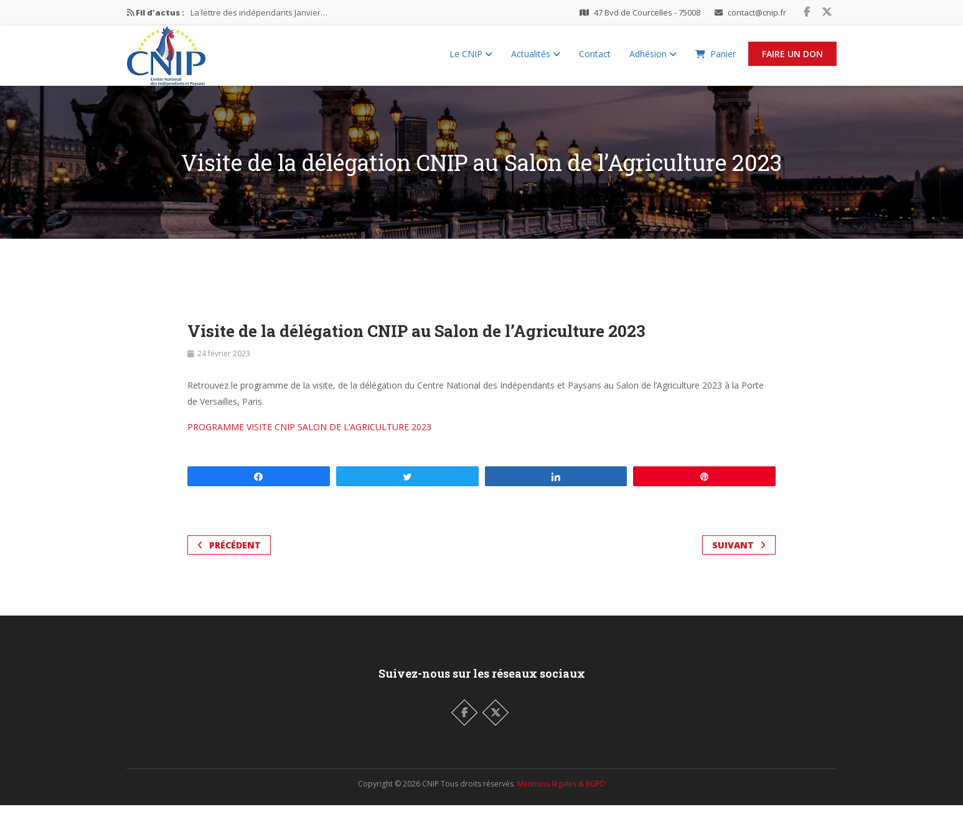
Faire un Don (792, 59)
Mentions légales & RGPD (561, 795)
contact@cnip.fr (757, 12)
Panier (715, 59)
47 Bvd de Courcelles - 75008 (647, 12)
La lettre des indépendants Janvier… (258, 12)
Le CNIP (470, 59)
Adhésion (653, 59)
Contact (595, 59)
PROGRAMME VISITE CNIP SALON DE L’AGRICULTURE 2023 (309, 439)
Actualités (535, 59)
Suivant (739, 557)
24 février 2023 (223, 365)
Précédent (229, 557)
